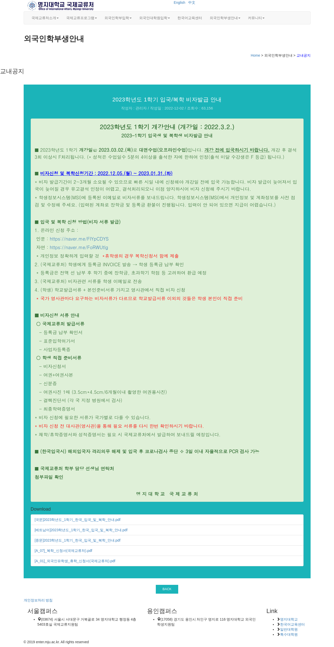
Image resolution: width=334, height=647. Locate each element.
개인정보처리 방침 (38, 600)
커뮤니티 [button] (256, 18)
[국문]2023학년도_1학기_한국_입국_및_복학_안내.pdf (78, 520)
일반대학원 (289, 629)
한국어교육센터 (189, 18)
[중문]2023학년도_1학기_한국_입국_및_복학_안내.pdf (78, 540)
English (179, 3)
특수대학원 (289, 634)
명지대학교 (289, 619)
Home (255, 55)
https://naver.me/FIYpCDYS (79, 239)
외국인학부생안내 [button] (225, 18)
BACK (167, 589)
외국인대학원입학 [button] (154, 18)
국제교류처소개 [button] (45, 18)
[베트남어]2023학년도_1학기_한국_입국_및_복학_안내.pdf (81, 530)
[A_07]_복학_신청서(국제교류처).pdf (63, 551)
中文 (191, 3)
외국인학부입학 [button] (118, 18)
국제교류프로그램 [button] (81, 18)
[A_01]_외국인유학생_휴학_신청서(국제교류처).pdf (75, 561)
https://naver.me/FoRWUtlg (79, 247)
